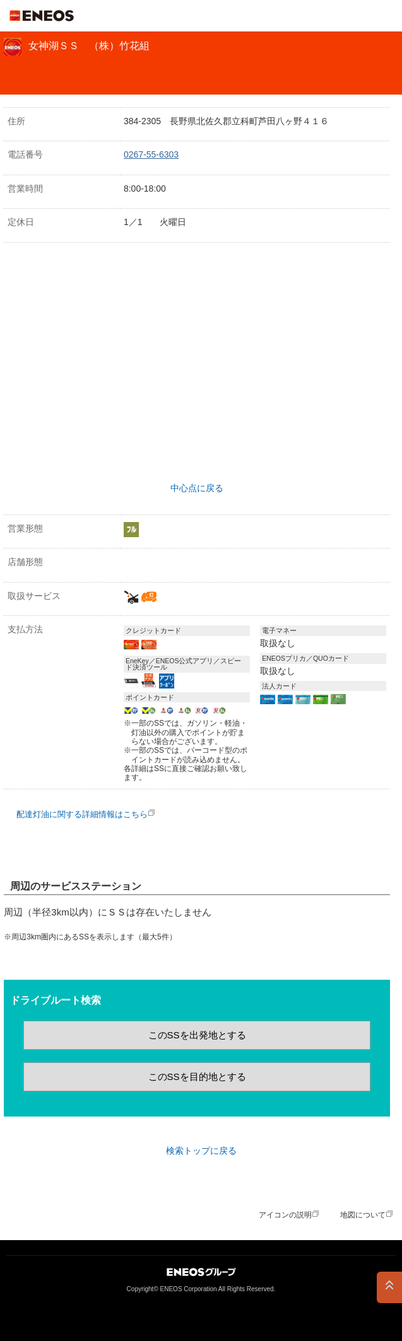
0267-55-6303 (151, 154)
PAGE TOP (389, 1287)
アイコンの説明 (285, 1214)
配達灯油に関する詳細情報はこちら (82, 814)
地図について (363, 1214)
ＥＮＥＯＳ (41, 15)
